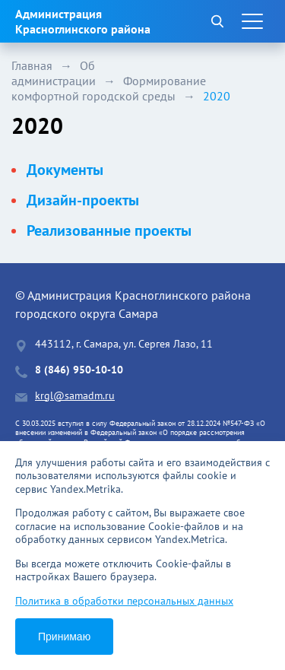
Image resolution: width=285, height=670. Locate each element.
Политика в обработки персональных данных (124, 601)
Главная (31, 65)
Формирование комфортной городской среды (108, 88)
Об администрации (53, 73)
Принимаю (64, 636)
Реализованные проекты (109, 230)
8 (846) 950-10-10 (79, 370)
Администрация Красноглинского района (82, 21)
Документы (65, 169)
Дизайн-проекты (83, 200)
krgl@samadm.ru (75, 395)
